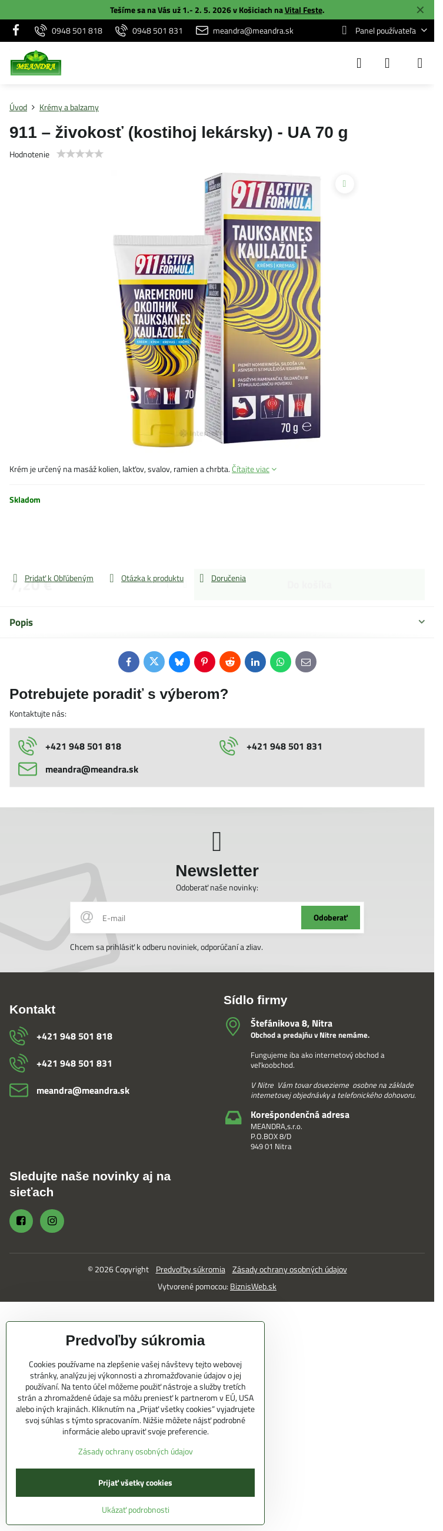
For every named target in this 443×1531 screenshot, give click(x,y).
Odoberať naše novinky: (217, 887)
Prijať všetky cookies (135, 1482)
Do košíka (309, 538)
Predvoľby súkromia (190, 1269)
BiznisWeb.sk (253, 1286)
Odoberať (331, 917)
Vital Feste (303, 10)
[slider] (80, 154)
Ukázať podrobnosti (135, 1509)
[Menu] (420, 63)
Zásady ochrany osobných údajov (289, 1269)
